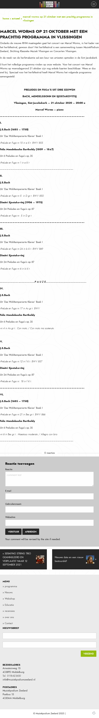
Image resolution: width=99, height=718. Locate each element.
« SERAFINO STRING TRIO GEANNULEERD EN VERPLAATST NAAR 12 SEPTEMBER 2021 (23, 559)
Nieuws (8, 592)
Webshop (10, 599)
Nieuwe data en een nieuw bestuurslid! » (75, 559)
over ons (9, 617)
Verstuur (13, 532)
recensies (10, 611)
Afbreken (31, 532)
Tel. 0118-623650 (12, 676)
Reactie (8, 469)
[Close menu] (93, 4)
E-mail (8, 491)
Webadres (10, 517)
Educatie (9, 605)
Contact (9, 623)
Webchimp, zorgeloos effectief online (93, 712)
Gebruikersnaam (13, 504)
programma (11, 586)
